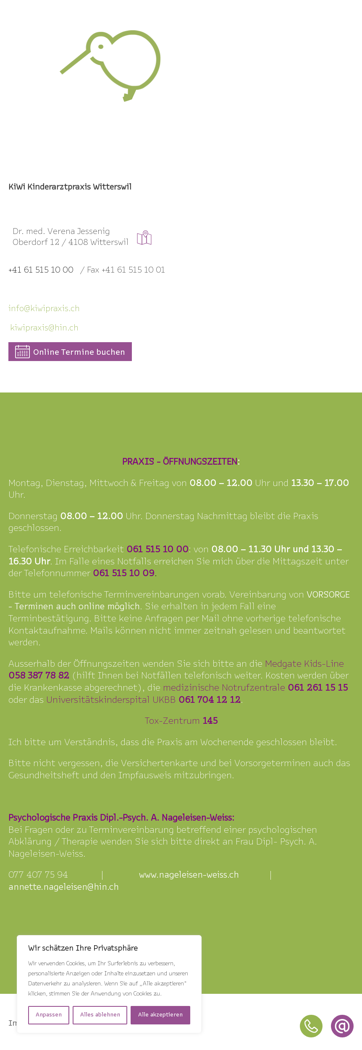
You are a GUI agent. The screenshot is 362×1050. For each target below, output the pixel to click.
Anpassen (49, 1015)
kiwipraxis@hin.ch (44, 328)
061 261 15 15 (318, 688)
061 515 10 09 (124, 574)
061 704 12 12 (209, 700)
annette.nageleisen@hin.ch (63, 887)
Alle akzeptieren (160, 1015)
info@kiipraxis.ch (44, 309)
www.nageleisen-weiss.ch (189, 875)
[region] (109, 984)
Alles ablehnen (100, 1015)
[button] (70, 351)
